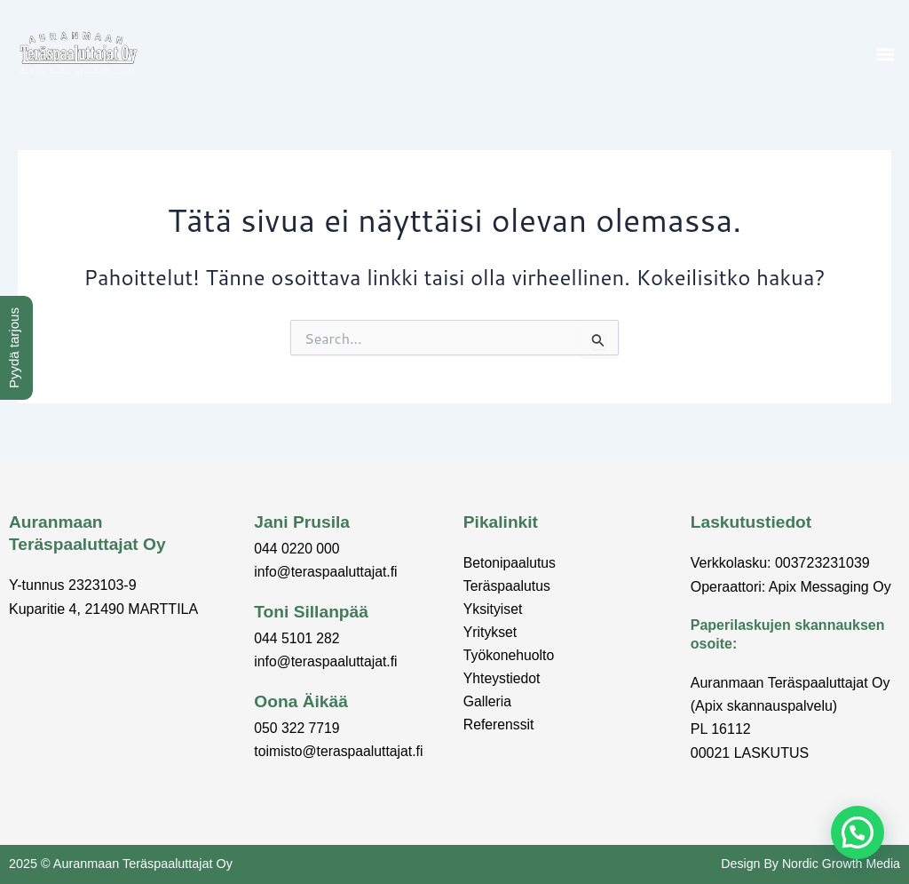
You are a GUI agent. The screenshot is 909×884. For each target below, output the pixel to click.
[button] (885, 53)
